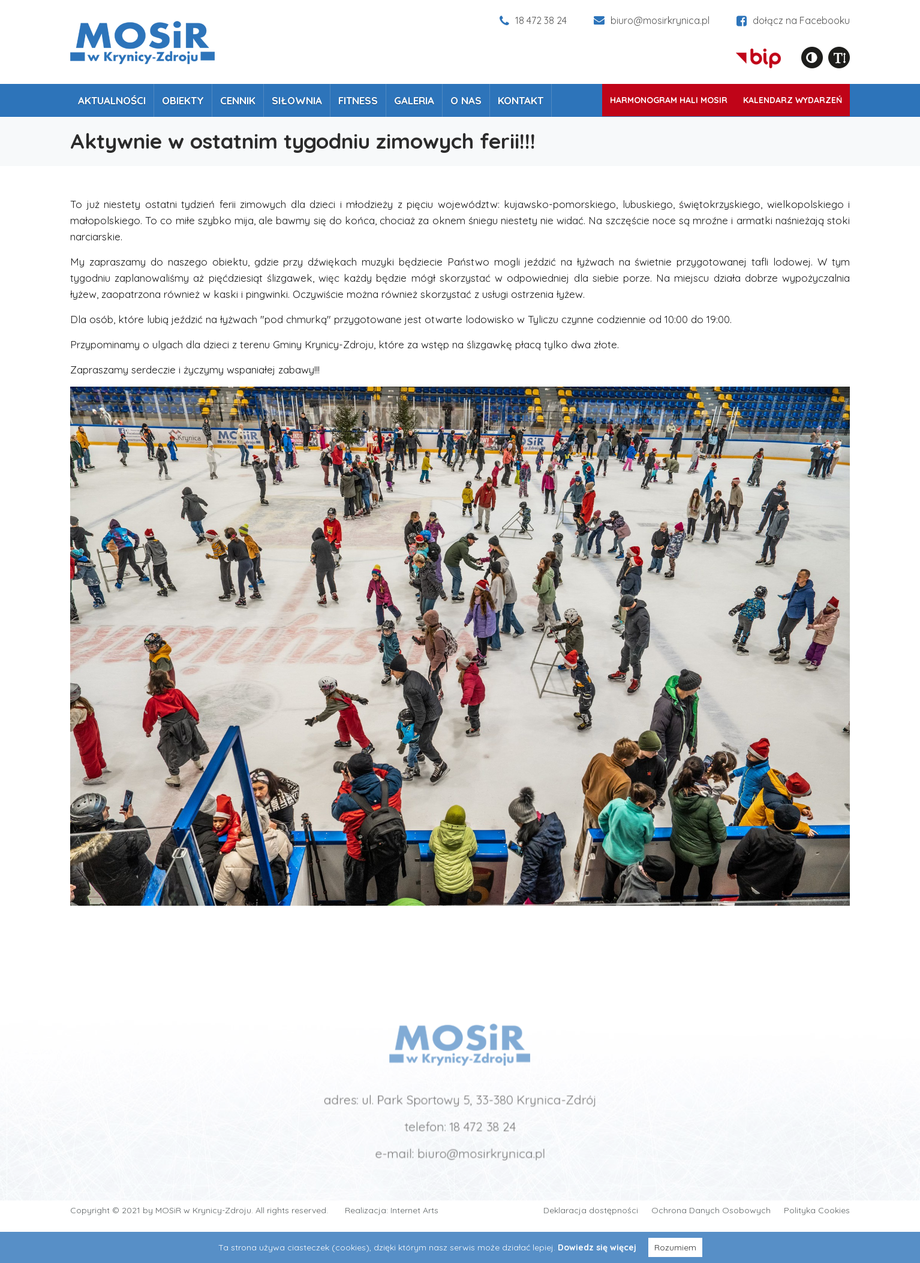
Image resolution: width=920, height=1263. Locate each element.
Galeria (414, 100)
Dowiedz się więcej (597, 1247)
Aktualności (112, 100)
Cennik (237, 100)
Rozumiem (675, 1247)
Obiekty (183, 100)
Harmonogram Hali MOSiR (668, 100)
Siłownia (297, 100)
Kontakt (520, 100)
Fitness (358, 100)
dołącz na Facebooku (793, 20)
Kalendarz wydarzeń (792, 100)
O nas (466, 100)
